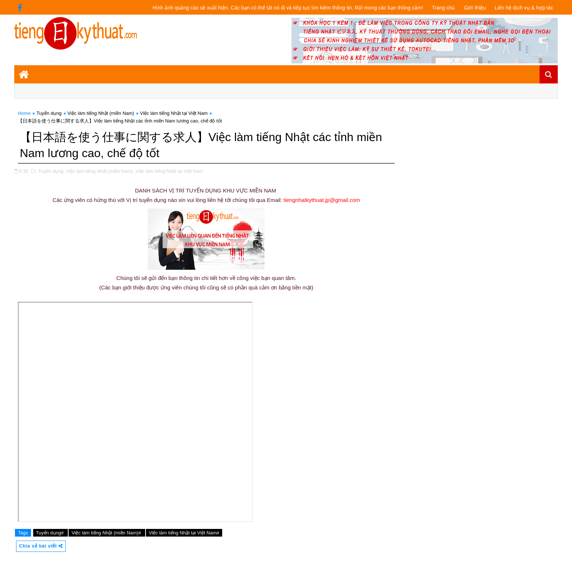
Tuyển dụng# (50, 532)
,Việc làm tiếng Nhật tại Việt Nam (168, 171)
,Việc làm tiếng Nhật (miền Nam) (99, 171)
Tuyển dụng (49, 113)
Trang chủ (443, 8)
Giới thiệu (475, 8)
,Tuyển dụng (50, 171)
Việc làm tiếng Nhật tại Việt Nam (174, 113)
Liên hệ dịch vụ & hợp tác (524, 8)
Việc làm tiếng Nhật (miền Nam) (100, 113)
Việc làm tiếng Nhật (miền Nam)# (107, 532)
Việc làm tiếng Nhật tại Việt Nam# (184, 532)
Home (24, 113)
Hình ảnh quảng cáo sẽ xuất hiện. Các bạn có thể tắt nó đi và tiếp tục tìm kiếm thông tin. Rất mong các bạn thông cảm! (287, 8)
